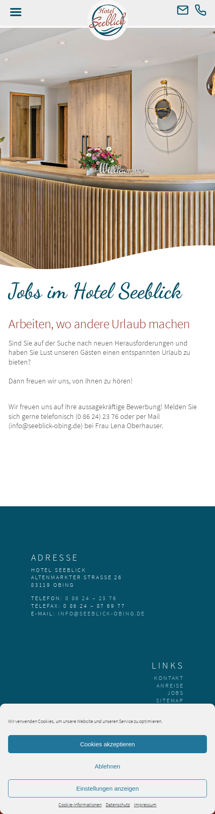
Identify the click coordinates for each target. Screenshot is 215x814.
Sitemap (170, 700)
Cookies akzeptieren (107, 744)
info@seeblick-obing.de (101, 613)
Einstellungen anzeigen (107, 788)
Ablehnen (107, 766)
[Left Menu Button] (15, 12)
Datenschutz (118, 805)
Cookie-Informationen (80, 805)
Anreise (170, 685)
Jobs (175, 692)
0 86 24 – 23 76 (91, 598)
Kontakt (169, 677)
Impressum (145, 805)
